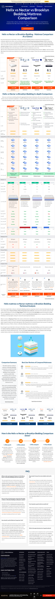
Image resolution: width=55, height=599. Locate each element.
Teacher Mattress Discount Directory (40, 557)
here (15, 575)
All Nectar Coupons (37, 176)
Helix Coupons (39, 577)
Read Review (13, 89)
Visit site (14, 87)
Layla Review (21, 557)
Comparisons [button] (40, 6)
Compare (9, 423)
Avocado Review (22, 567)
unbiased (23, 1)
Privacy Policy (49, 573)
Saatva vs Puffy (21, 574)
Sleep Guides (37, 3)
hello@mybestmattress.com (33, 588)
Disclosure (48, 574)
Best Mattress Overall (32, 554)
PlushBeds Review (22, 560)
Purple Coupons (40, 579)
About (31, 3)
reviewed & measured (11, 486)
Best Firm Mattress (31, 563)
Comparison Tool (49, 554)
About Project (49, 568)
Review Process (26, 3)
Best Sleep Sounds (51, 3)
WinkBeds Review (22, 559)
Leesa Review (21, 565)
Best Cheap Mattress (31, 572)
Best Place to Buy (31, 578)
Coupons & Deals (19, 3)
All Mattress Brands (50, 560)
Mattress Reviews (50, 559)
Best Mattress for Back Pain (31, 559)
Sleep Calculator (44, 3)
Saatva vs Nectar (22, 575)
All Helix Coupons (25, 176)
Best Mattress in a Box (32, 571)
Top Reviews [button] (32, 6)
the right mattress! (47, 461)
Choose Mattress (31, 580)
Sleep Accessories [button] (48, 6)
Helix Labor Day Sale (25, 173)
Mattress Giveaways (50, 562)
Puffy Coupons (40, 574)
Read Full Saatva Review (9, 401)
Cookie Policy (49, 576)
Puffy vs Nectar (21, 580)
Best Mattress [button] (24, 6)
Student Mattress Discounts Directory (40, 560)
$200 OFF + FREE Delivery (13, 174)
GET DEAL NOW (49, 595)
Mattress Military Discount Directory (40, 566)
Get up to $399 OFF (37, 173)
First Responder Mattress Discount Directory (40, 563)
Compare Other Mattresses (49, 56)
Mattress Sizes (30, 577)
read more (25, 288)
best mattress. (32, 481)
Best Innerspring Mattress (31, 566)
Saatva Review (21, 554)
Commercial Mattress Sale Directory (41, 555)
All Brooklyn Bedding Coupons (49, 176)
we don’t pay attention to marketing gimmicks (11, 512)
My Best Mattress (4, 558)
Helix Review (21, 562)
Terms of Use (49, 571)
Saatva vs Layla (21, 577)
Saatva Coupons (40, 572)
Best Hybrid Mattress (32, 569)
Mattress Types (31, 583)
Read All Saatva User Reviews (37, 401)
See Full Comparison (28, 28)
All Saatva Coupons (13, 177)
